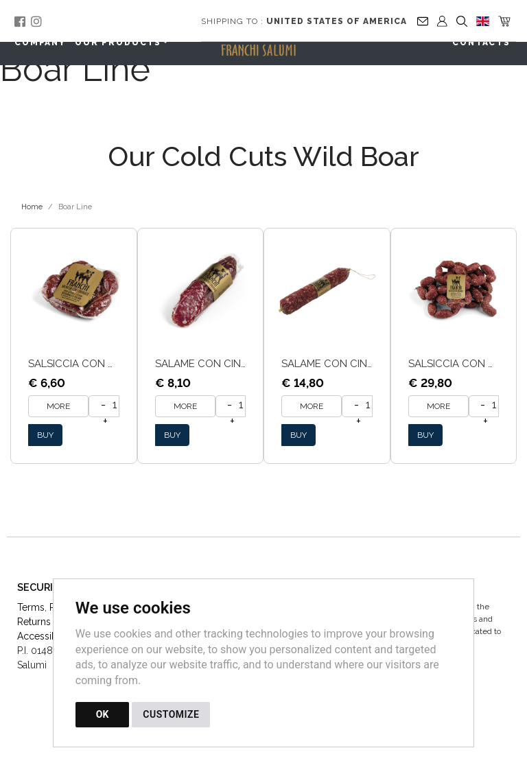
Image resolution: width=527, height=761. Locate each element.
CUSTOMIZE (171, 714)
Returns (34, 621)
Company (40, 42)
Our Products (118, 42)
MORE (58, 406)
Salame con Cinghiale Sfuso (359, 364)
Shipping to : (304, 21)
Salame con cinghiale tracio (235, 364)
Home (32, 206)
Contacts (481, 42)
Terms (31, 607)
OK (102, 714)
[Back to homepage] (266, 45)
